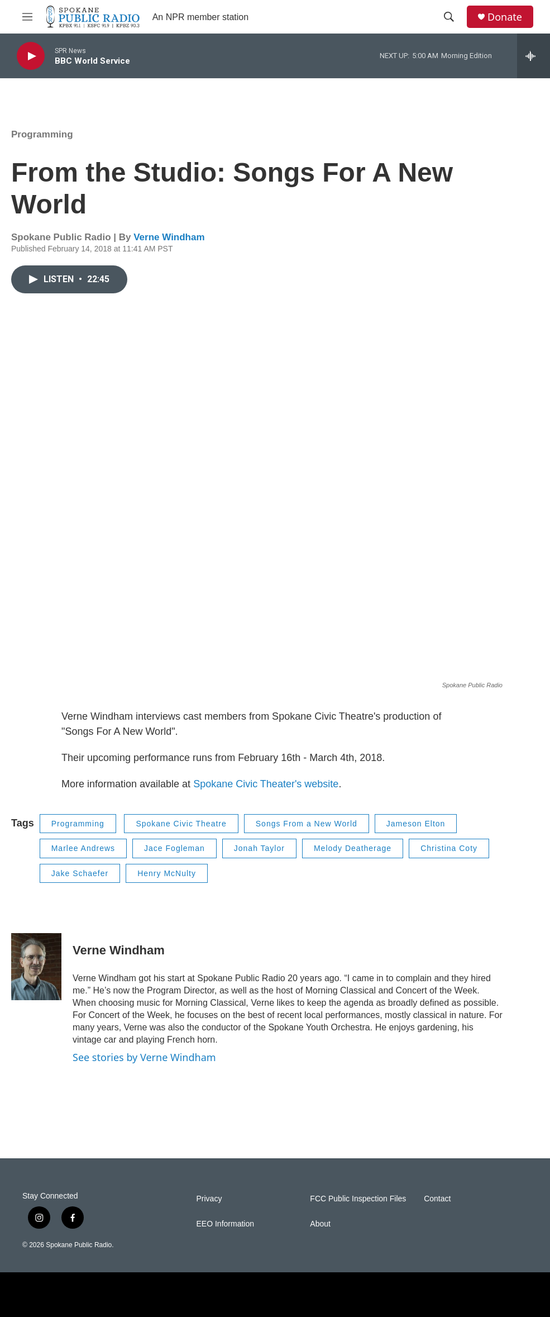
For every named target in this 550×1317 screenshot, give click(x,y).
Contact (437, 1199)
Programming (42, 134)
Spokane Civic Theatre (181, 823)
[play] (31, 56)
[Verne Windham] (36, 966)
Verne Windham (168, 237)
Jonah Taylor (259, 848)
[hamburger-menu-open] (27, 17)
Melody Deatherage (352, 848)
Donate (504, 17)
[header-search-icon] (449, 17)
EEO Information (226, 1224)
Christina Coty (448, 848)
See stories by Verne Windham (144, 1057)
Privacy (209, 1199)
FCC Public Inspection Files (358, 1199)
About (320, 1224)
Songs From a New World (306, 823)
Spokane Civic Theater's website (265, 784)
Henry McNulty (166, 873)
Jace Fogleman (174, 848)
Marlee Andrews (83, 848)
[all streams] (533, 56)
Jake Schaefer (80, 873)
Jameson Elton (416, 823)
